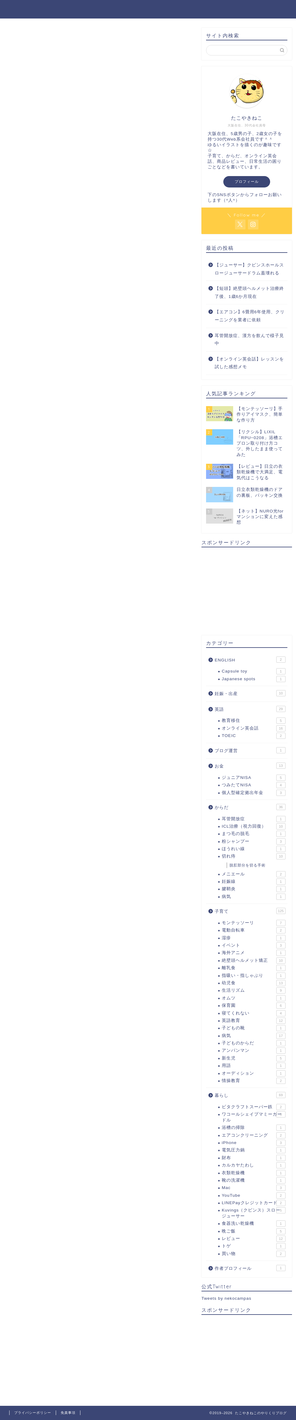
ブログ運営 (250, 750)
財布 (254, 1158)
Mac (254, 1188)
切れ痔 (254, 856)
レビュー (254, 1239)
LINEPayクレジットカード (254, 1203)
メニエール (254, 874)
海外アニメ (254, 953)
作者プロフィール (250, 1268)
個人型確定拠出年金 (254, 793)
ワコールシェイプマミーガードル (254, 1116)
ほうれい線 (254, 849)
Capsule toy (254, 671)
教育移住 (254, 721)
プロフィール (247, 181)
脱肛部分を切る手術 (247, 865)
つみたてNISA (254, 785)
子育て (250, 911)
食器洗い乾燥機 (254, 1223)
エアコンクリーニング (254, 1135)
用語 (254, 1066)
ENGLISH (250, 659)
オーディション (254, 1073)
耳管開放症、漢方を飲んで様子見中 (249, 339)
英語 (250, 709)
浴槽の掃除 (254, 1128)
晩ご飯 (254, 1231)
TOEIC (254, 736)
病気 (254, 897)
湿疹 (254, 938)
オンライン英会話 (254, 728)
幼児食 (254, 983)
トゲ (254, 1246)
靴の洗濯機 (254, 1180)
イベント (254, 945)
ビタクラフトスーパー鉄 (254, 1107)
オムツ (254, 998)
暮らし (250, 1095)
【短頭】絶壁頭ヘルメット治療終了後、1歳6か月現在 (249, 292)
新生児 (254, 1058)
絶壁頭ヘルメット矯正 (254, 960)
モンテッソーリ (254, 923)
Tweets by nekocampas (226, 1298)
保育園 (254, 1005)
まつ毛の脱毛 (254, 834)
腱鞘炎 (254, 889)
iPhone (254, 1143)
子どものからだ (254, 1043)
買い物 (254, 1254)
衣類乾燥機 (254, 1173)
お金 (250, 766)
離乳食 (254, 968)
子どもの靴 (254, 1028)
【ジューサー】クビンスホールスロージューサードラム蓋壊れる (249, 269)
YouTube (254, 1195)
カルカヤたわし (254, 1165)
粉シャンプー (254, 841)
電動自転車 (254, 930)
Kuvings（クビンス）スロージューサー (254, 1212)
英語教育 (254, 1021)
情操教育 (254, 1081)
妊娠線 (254, 882)
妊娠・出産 (250, 693)
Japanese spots (254, 679)
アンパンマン (254, 1051)
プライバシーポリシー (32, 1412)
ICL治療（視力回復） (254, 826)
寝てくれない (254, 1013)
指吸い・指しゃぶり (254, 976)
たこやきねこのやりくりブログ (148, 9)
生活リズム (254, 990)
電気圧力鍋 (254, 1150)
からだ (250, 807)
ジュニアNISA (254, 778)
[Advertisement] (246, 590)
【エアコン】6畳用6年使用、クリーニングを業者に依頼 (250, 316)
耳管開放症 (254, 819)
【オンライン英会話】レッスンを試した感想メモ (249, 363)
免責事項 (68, 1412)
